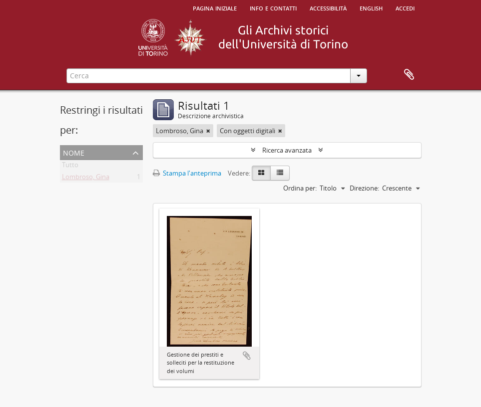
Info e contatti (273, 7)
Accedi (405, 7)
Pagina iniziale (215, 7)
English (371, 7)
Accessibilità (328, 7)
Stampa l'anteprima (187, 173)
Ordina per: (300, 188)
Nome (73, 152)
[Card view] (261, 173)
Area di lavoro (409, 74)
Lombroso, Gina (85, 178)
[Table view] (280, 173)
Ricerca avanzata (287, 150)
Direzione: (364, 188)
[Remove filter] (208, 131)
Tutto (70, 166)
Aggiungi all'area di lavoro (247, 356)
